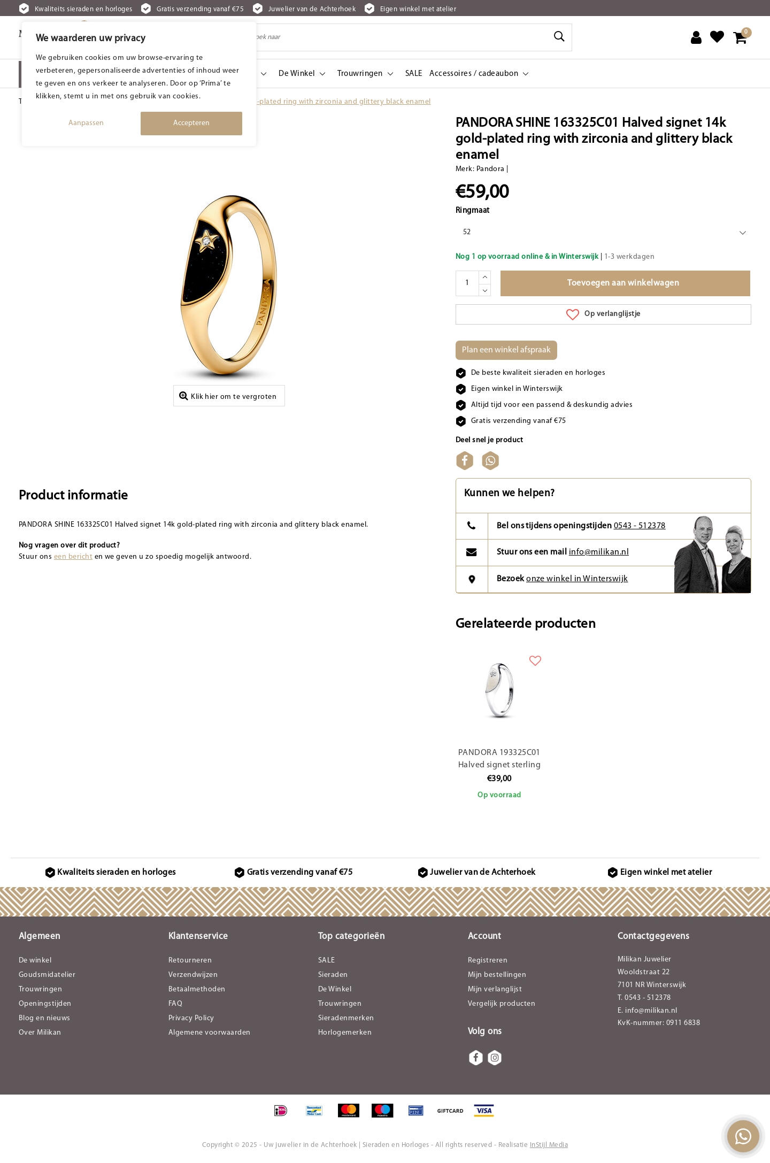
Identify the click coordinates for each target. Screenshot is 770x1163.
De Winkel (334, 989)
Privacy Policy (191, 1018)
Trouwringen (40, 989)
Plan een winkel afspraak (506, 350)
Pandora (490, 169)
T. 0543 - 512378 (644, 998)
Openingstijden (45, 1004)
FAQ (175, 1004)
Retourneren (190, 961)
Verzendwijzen (193, 975)
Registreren (487, 961)
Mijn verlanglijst (495, 989)
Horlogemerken (345, 1033)
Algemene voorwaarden (209, 1033)
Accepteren (191, 123)
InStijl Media (549, 1145)
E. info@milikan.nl (647, 1011)
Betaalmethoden (197, 989)
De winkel (35, 961)
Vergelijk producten (501, 1004)
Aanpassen (86, 123)
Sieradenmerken (346, 1018)
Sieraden (333, 975)
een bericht (73, 557)
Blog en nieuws (45, 1018)
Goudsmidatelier (47, 975)
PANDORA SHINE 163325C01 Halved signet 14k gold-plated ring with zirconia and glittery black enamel (257, 102)
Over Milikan (40, 1033)
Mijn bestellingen (497, 975)
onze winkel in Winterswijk (577, 579)
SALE (326, 961)
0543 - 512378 (640, 526)
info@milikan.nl (599, 552)
